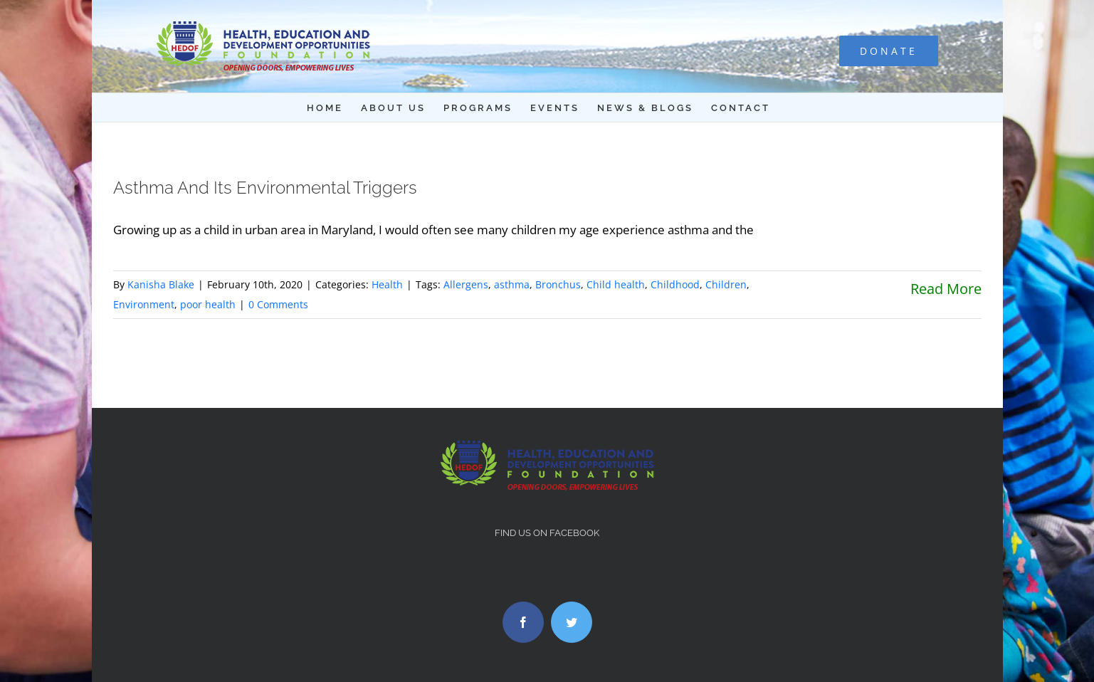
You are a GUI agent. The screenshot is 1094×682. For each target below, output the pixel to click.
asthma (512, 284)
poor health (208, 304)
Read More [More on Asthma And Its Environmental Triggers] (946, 288)
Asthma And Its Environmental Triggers (265, 187)
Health (387, 284)
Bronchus (558, 284)
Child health (616, 284)
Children (726, 284)
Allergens (465, 284)
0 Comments (278, 304)
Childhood (675, 284)
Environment (143, 304)
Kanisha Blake (160, 284)
